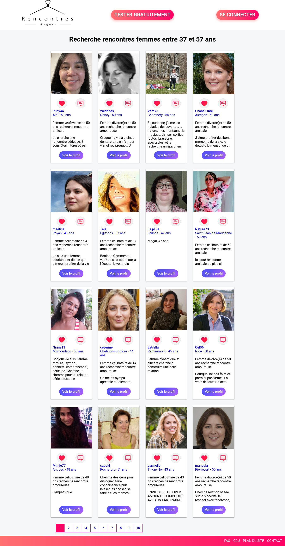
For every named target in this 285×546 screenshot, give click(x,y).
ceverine (106, 347)
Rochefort (107, 469)
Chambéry (155, 115)
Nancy (104, 115)
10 (138, 528)
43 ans (169, 469)
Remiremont (157, 351)
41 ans (69, 233)
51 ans (122, 469)
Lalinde (153, 233)
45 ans (173, 351)
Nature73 (202, 229)
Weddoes (107, 111)
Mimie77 (59, 465)
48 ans (71, 469)
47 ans (166, 233)
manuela (201, 465)
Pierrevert (202, 469)
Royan (57, 233)
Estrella (153, 347)
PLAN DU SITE (253, 541)
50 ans (66, 115)
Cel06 (199, 347)
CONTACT (274, 541)
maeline (59, 229)
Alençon (201, 115)
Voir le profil (71, 155)
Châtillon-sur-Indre (113, 351)
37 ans (120, 233)
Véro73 (153, 111)
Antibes (58, 469)
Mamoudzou (62, 351)
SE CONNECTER (237, 15)
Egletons (106, 233)
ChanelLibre (204, 111)
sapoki (105, 465)
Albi (55, 115)
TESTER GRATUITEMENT (142, 15)
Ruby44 (58, 111)
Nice (198, 351)
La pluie (153, 229)
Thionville (155, 469)
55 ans (170, 115)
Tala (103, 229)
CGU (236, 541)
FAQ (227, 541)
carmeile (154, 465)
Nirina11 (59, 347)
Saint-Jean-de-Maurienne (213, 233)
